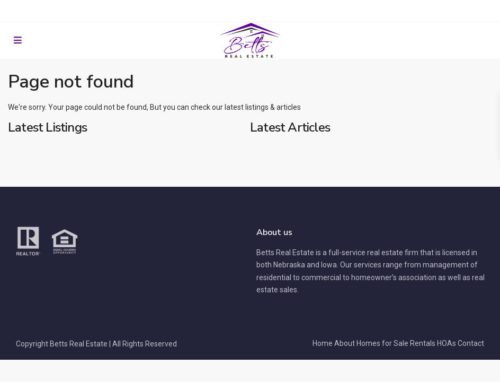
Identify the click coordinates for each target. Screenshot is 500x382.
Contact (471, 343)
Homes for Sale (382, 343)
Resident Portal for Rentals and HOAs (250, 11)
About (344, 343)
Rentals (422, 343)
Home (322, 343)
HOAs (446, 343)
